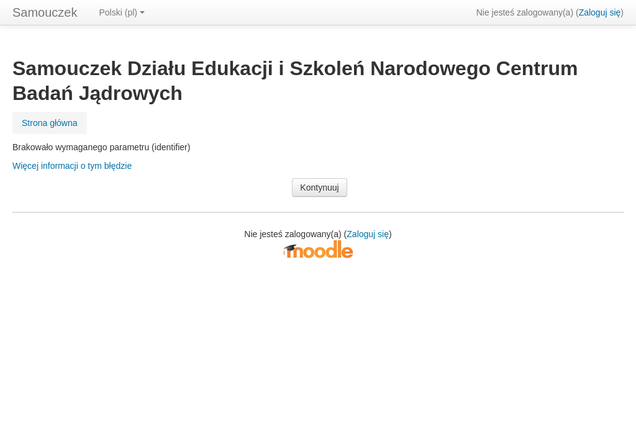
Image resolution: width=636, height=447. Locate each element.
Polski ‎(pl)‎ (122, 12)
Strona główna (50, 123)
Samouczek (45, 12)
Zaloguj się (600, 12)
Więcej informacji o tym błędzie (72, 166)
